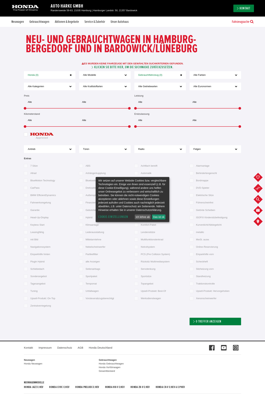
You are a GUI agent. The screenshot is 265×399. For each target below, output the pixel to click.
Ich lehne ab (143, 216)
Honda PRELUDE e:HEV (87, 387)
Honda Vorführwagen (110, 367)
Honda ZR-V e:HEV (140, 387)
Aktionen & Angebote (67, 22)
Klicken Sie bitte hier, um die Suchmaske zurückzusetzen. (133, 67)
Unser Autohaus (120, 22)
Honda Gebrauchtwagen (111, 363)
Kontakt (245, 8)
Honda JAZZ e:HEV (33, 387)
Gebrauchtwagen (39, 22)
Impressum (45, 347)
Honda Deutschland (100, 347)
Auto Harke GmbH (67, 6)
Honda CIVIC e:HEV (59, 387)
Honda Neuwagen (33, 363)
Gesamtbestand (107, 371)
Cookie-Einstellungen (113, 217)
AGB (80, 347)
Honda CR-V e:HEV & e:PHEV (170, 387)
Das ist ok (158, 216)
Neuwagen (17, 22)
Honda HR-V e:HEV (115, 387)
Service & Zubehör (94, 22)
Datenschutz (64, 347)
